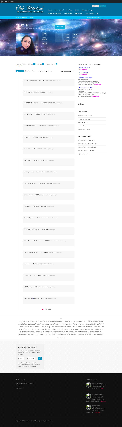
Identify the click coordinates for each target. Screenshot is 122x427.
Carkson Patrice (29, 183)
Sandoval (82, 150)
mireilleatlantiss (29, 126)
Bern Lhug (27, 195)
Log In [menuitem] (5, 1)
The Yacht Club (89, 13)
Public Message (44, 38)
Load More (47, 309)
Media (54, 64)
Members (69, 10)
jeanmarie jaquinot (29, 103)
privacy (23, 364)
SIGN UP (102, 6)
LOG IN (95, 6)
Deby (26, 160)
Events (48, 64)
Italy (74, 40)
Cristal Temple (67, 13)
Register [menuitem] (11, 1)
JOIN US (41, 358)
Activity (19, 64)
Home (50, 10)
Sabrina (26, 298)
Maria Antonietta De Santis (32, 241)
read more (103, 401)
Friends (31, 64)
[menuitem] (1, 1)
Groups (77, 10)
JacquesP (27, 114)
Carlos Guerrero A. (29, 252)
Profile (24, 64)
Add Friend (44, 34)
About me (60, 26)
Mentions (28, 71)
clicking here (95, 96)
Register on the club (85, 129)
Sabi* (26, 264)
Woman (75, 37)
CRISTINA (31, 17)
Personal (20, 71)
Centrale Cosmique (87, 10)
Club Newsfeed (59, 10)
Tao (25, 137)
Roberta (36, 287)
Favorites (36, 71)
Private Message (44, 42)
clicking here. (83, 69)
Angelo (26, 275)
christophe (27, 172)
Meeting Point (78, 13)
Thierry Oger (28, 218)
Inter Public (44, 229)
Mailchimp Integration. (32, 363)
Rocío (26, 206)
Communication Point (54, 13)
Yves (25, 149)
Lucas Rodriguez (29, 81)
